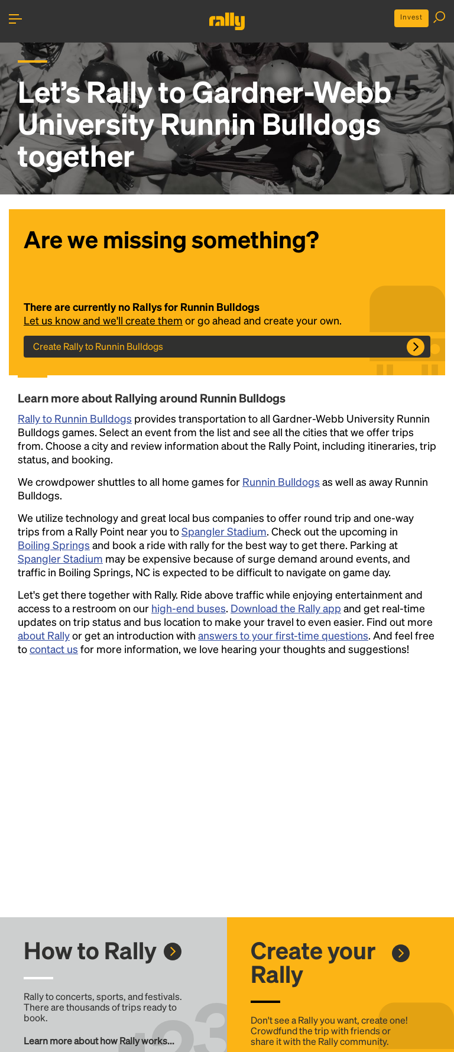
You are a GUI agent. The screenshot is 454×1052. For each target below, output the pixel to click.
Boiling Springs (54, 544)
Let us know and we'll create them (103, 320)
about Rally (44, 635)
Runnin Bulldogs (281, 481)
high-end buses (188, 608)
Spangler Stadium (224, 531)
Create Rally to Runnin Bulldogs (98, 346)
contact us (54, 648)
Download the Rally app (286, 608)
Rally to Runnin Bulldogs (75, 418)
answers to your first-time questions (283, 635)
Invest (411, 16)
